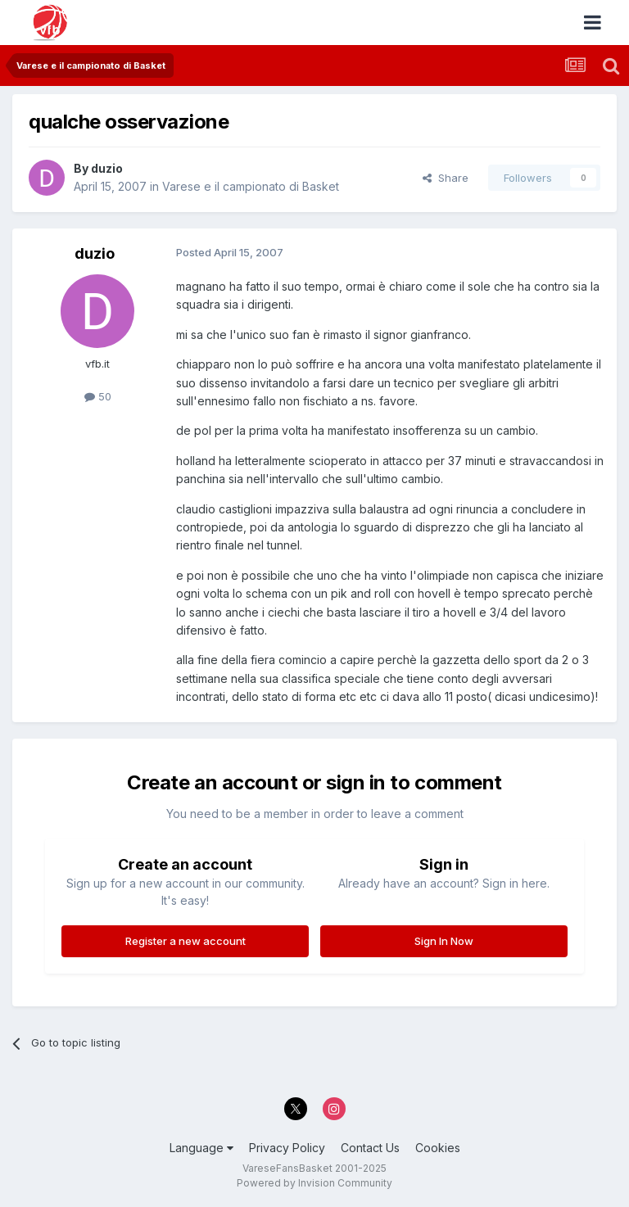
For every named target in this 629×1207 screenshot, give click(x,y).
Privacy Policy (287, 1148)
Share (445, 177)
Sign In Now (443, 940)
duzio (107, 168)
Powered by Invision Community (314, 1183)
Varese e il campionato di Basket (250, 186)
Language (201, 1148)
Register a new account (185, 940)
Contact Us (370, 1148)
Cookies (437, 1148)
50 (97, 396)
